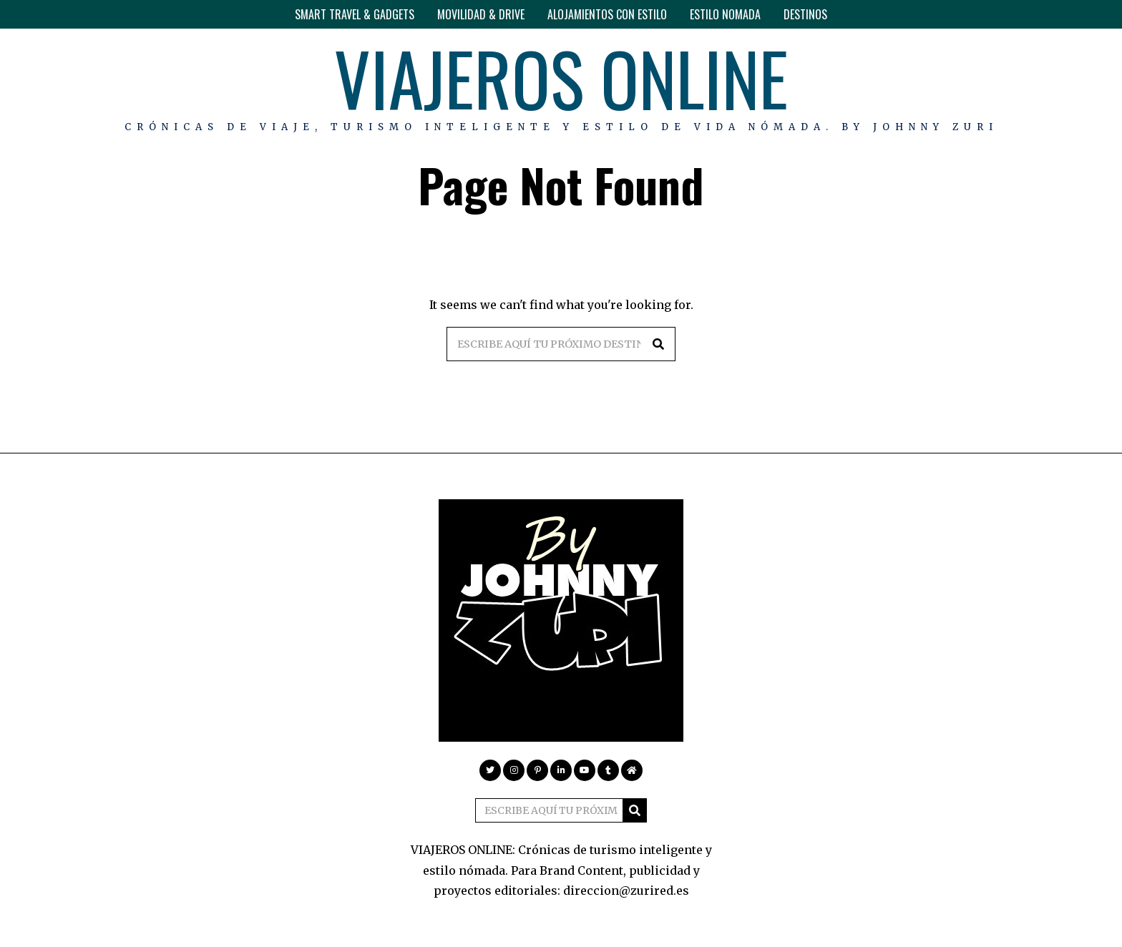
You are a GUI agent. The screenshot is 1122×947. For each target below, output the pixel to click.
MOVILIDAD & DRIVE (481, 14)
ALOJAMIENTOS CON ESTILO (607, 14)
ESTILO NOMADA (725, 14)
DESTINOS (805, 14)
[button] (658, 344)
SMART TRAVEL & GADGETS (354, 14)
